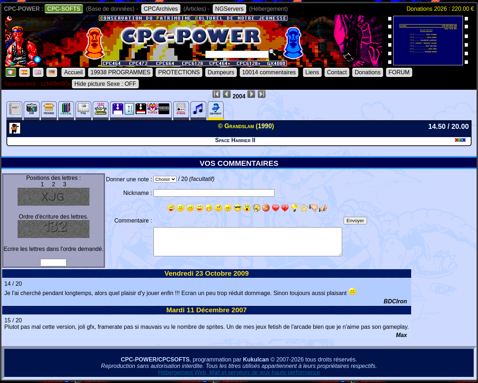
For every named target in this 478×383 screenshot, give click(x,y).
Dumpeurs (221, 72)
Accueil (73, 72)
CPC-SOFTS (63, 9)
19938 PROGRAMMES (120, 72)
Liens (312, 72)
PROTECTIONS (179, 72)
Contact (337, 72)
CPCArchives (161, 9)
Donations (368, 72)
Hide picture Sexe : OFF (105, 84)
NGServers (229, 9)
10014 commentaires (269, 72)
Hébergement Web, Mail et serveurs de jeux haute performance (239, 372)
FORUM (399, 72)
